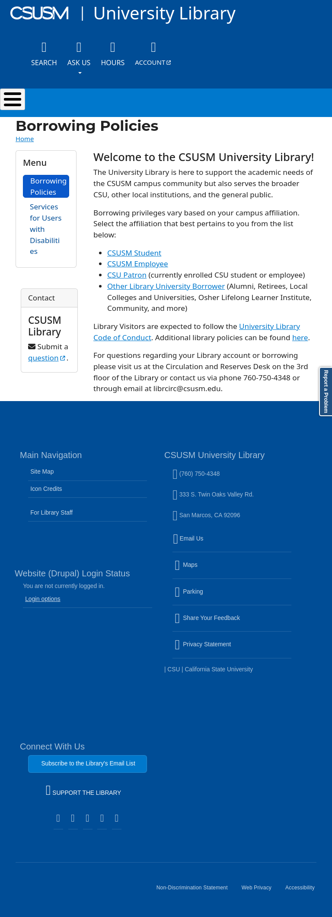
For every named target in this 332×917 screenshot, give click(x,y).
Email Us (233, 544)
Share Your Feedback (207, 618)
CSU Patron (127, 275)
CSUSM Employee (137, 264)
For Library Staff (51, 512)
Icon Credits (46, 489)
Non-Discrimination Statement (195, 891)
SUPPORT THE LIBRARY (83, 791)
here (300, 337)
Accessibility (303, 891)
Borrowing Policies (48, 186)
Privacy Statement (221, 649)
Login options (43, 599)
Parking (207, 597)
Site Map (42, 471)
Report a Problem (326, 391)
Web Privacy (260, 891)
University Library (164, 13)
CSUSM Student (134, 253)
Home (25, 138)
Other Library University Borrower (166, 286)
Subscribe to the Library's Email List (88, 763)
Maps (204, 570)
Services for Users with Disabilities (45, 229)
